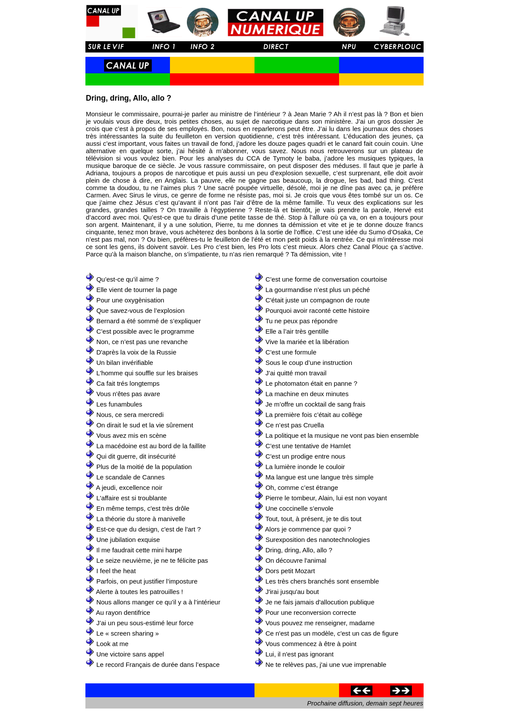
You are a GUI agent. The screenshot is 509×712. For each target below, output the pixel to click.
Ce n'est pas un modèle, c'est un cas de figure (331, 633)
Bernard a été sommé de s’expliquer (148, 321)
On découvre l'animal (295, 560)
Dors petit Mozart (290, 570)
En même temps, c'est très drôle (142, 508)
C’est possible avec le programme (145, 331)
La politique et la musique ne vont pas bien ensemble (342, 435)
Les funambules (119, 404)
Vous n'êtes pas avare (128, 393)
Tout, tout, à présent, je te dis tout (313, 518)
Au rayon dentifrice (123, 612)
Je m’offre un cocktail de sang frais (315, 404)
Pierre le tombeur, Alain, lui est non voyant (326, 498)
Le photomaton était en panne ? (311, 383)
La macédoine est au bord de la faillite (151, 446)
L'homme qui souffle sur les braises (147, 373)
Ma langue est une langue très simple (319, 477)
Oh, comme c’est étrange (301, 487)
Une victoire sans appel (130, 654)
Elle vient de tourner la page (136, 289)
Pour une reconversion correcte (310, 612)
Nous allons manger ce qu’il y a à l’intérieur (158, 602)
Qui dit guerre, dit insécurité (136, 456)
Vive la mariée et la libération (307, 341)
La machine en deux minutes (307, 393)
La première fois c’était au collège (313, 414)
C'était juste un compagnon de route (317, 300)
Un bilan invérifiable (124, 362)
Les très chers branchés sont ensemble (322, 581)
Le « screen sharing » (127, 633)
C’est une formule (290, 352)
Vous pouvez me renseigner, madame (320, 623)
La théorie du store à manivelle (140, 518)
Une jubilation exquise (128, 539)
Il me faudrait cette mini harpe (139, 550)
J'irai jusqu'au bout (292, 591)
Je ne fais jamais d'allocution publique (319, 602)
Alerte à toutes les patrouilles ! (139, 591)
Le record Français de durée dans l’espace (157, 664)
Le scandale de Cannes (130, 477)
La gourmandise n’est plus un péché (317, 289)
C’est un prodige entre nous (305, 456)
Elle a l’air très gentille (297, 331)
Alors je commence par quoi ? (308, 529)
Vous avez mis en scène (131, 435)
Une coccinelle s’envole (299, 508)
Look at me (112, 643)
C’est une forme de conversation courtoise (326, 279)
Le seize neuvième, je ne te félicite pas (152, 560)
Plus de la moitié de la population (144, 466)
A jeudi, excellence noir (129, 487)
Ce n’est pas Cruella (294, 425)
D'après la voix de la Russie (136, 352)
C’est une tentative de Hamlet (308, 446)
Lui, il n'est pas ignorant (299, 654)
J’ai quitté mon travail (295, 373)
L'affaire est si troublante (131, 498)
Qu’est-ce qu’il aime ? (127, 279)
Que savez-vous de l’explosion (140, 310)
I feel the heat (116, 570)
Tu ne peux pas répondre (301, 321)
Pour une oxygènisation (130, 300)
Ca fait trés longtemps (128, 383)
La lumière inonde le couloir (305, 466)
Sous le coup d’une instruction (308, 362)
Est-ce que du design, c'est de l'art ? (148, 529)
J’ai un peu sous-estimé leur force (144, 623)
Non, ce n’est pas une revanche (142, 341)
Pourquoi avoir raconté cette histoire (317, 310)
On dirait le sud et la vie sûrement (144, 425)
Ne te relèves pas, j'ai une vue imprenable (325, 664)
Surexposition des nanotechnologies (317, 539)
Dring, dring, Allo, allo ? (298, 550)
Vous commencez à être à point (310, 643)
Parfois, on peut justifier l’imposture (146, 581)
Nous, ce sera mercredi (129, 414)
